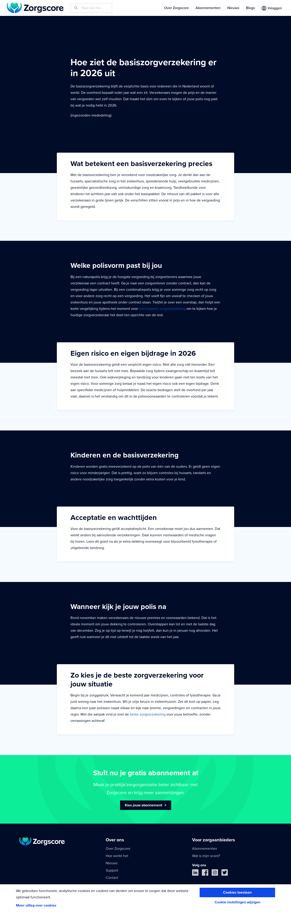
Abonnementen (208, 8)
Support (112, 870)
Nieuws (233, 8)
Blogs (250, 8)
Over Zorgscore (176, 8)
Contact (112, 877)
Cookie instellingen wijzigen (237, 902)
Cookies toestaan (237, 892)
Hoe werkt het (117, 856)
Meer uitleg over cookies (36, 905)
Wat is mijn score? (206, 856)
